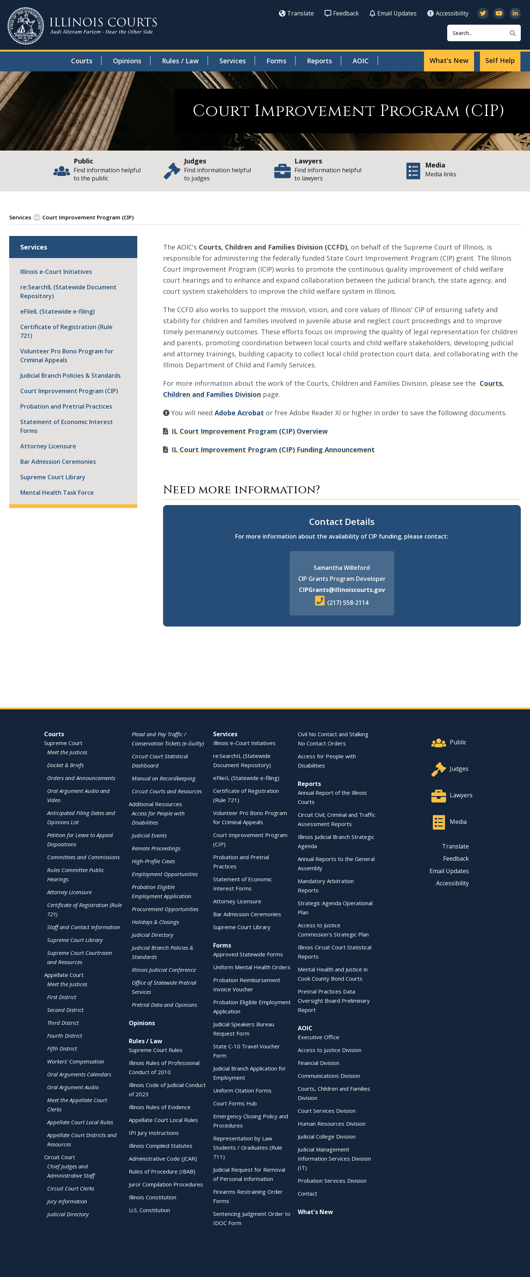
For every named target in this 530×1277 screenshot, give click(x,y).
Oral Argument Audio (73, 1086)
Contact (307, 1193)
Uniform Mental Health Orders (251, 966)
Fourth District (64, 1035)
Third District (63, 1022)
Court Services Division (327, 1110)
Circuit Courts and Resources (167, 790)
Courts (81, 60)
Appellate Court (64, 974)
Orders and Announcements (81, 777)
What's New (449, 60)
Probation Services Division (332, 1180)
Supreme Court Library (52, 477)
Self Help (500, 60)
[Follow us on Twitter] (482, 13)
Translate (296, 13)
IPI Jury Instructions (154, 1132)
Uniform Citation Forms (242, 1090)
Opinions (127, 60)
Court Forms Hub (235, 1103)
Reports (319, 60)
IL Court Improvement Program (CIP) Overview (250, 430)
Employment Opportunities (165, 873)
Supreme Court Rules (156, 1049)
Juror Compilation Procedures (166, 1184)
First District (61, 996)
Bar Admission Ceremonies (58, 461)
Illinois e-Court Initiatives (56, 271)
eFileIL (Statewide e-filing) (57, 311)
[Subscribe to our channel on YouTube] (499, 13)
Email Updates (393, 13)
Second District (65, 1009)
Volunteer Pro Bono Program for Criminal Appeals (66, 355)
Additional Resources (155, 803)
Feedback (342, 13)
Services (232, 60)
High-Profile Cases (153, 860)
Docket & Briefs (65, 764)
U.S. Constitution (149, 1209)
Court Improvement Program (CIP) (69, 391)
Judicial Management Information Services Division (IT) (334, 1158)
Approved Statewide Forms (248, 953)
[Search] (484, 33)
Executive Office (318, 1036)
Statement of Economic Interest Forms (66, 425)
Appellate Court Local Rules (80, 1121)
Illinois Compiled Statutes (160, 1145)
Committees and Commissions (83, 856)
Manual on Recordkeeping (163, 778)
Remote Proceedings (156, 847)
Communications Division (329, 1075)
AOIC (361, 60)
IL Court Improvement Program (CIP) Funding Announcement (273, 449)
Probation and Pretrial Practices (66, 406)
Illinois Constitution (152, 1196)
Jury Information (67, 1200)
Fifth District (62, 1048)
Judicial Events (149, 835)
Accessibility (448, 13)
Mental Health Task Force (57, 492)
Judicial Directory (68, 1213)
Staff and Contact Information (83, 926)
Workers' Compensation (75, 1061)
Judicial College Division (327, 1136)
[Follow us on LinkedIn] (515, 13)
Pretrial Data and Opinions (164, 1004)
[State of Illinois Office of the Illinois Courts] (82, 26)
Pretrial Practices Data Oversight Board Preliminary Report (334, 1000)
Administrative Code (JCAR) (163, 1158)
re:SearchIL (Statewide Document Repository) (68, 291)
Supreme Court (63, 742)
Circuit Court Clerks (70, 1188)
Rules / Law (180, 60)
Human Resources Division (331, 1123)
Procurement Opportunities (165, 908)
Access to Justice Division (329, 1049)
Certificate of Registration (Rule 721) (66, 330)
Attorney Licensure (48, 446)
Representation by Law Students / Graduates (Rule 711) (247, 1147)
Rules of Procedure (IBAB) (162, 1171)
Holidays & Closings (155, 921)
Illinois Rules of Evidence (160, 1106)
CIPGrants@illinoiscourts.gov (342, 589)
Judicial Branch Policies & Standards (70, 375)
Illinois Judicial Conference (164, 969)
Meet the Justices (67, 751)
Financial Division (318, 1062)
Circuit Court (59, 1156)
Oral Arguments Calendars (79, 1073)
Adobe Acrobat (239, 412)
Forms (276, 60)
